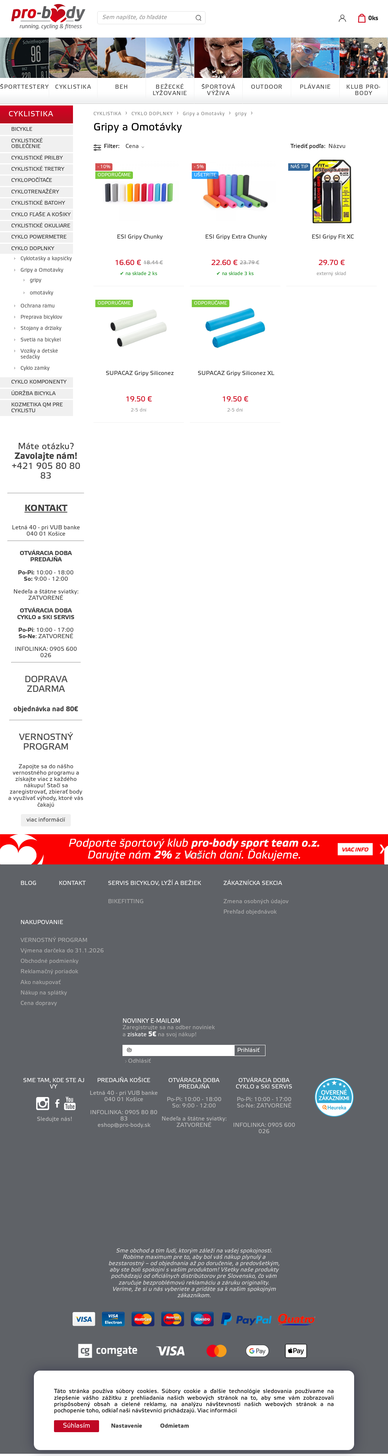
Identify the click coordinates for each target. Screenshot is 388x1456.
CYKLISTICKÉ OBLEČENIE (27, 142)
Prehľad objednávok (250, 910)
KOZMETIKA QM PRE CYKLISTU (37, 406)
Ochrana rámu (37, 304)
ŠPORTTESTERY (24, 87)
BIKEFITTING (126, 899)
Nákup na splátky (43, 991)
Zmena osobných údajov (256, 899)
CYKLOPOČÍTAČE (31, 179)
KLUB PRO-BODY (363, 90)
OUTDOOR (267, 87)
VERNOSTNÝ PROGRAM (54, 939)
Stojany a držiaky (40, 327)
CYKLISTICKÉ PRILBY (37, 156)
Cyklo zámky (35, 367)
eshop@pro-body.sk (124, 1122)
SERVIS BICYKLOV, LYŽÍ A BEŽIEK (154, 882)
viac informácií (45, 818)
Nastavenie (128, 1426)
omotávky (41, 291)
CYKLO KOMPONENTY (39, 380)
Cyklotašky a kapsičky (46, 257)
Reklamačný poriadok (49, 970)
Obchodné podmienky (49, 959)
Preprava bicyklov (41, 315)
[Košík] (366, 18)
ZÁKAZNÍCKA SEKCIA (252, 882)
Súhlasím (77, 1425)
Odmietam (176, 1426)
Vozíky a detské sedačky (39, 352)
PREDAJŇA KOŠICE (123, 1077)
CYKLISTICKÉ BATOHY (38, 201)
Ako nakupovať (40, 980)
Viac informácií (217, 1410)
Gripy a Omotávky (41, 268)
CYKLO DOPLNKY (32, 247)
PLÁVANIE (315, 87)
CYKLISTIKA (73, 87)
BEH (121, 87)
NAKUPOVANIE (41, 920)
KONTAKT (72, 882)
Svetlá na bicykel (40, 338)
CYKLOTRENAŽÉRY (35, 190)
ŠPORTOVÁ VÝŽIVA (218, 90)
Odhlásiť (139, 1058)
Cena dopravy (38, 1001)
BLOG (28, 882)
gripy (35, 278)
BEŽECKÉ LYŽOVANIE (170, 90)
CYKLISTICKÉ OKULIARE (40, 224)
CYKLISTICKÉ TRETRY (37, 168)
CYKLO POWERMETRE (39, 235)
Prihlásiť (248, 1048)
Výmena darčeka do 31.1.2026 (62, 949)
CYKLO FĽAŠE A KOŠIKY (41, 213)
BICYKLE (21, 128)
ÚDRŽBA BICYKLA (33, 392)
